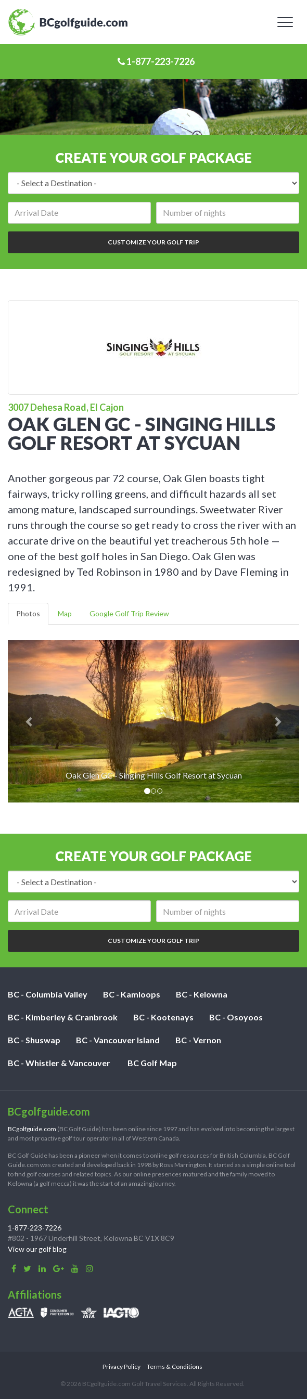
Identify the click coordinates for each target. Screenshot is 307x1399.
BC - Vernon (198, 1040)
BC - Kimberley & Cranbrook (63, 1017)
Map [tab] (65, 613)
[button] (30, 721)
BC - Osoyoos (236, 1017)
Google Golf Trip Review (129, 613)
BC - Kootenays (163, 1017)
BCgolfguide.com (32, 1129)
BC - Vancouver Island (118, 1040)
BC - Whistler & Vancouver (59, 1063)
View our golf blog (37, 1249)
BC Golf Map (152, 1063)
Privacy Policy (121, 1366)
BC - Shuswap (34, 1040)
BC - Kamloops (131, 994)
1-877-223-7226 (156, 61)
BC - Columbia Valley (47, 994)
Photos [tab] (28, 613)
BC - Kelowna (201, 994)
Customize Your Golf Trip (153, 242)
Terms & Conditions (174, 1366)
